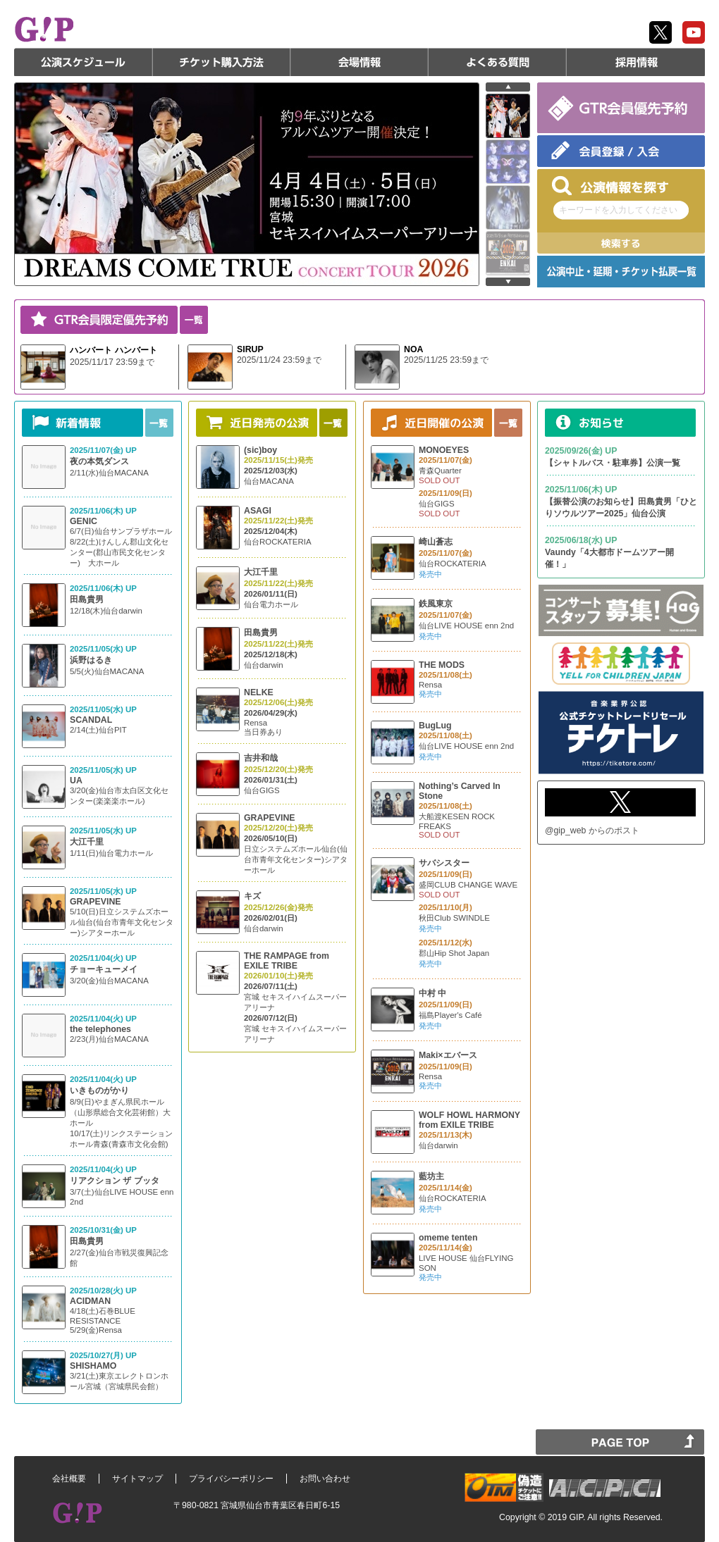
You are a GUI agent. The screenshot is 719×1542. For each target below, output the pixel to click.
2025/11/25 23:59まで (446, 360)
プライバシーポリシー (231, 1479)
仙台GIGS (262, 790)
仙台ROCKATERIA (278, 541)
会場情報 (359, 62)
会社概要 (69, 1479)
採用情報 (636, 62)
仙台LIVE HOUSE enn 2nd (466, 625)
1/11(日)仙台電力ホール (111, 853)
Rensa (255, 723)
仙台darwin (263, 665)
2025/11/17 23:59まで (112, 362)
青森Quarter (440, 470)
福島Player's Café (450, 1015)
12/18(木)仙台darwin (106, 611)
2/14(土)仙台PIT (98, 730)
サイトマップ (137, 1479)
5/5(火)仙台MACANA (107, 671)
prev (508, 87)
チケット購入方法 (221, 62)
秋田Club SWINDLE (454, 918)
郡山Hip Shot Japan (454, 953)
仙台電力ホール (271, 604)
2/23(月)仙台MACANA (109, 1039)
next (508, 282)
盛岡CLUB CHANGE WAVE (468, 885)
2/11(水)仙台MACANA (109, 472)
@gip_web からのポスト (592, 830)
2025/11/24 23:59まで (279, 360)
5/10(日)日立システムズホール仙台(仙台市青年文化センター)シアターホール (121, 922)
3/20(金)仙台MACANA (109, 980)
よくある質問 (498, 62)
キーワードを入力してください (618, 210)
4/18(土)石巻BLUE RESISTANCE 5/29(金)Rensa (102, 1320)
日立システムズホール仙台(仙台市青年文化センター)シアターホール (296, 859)
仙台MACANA (269, 481)
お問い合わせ (325, 1479)
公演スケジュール (83, 62)
